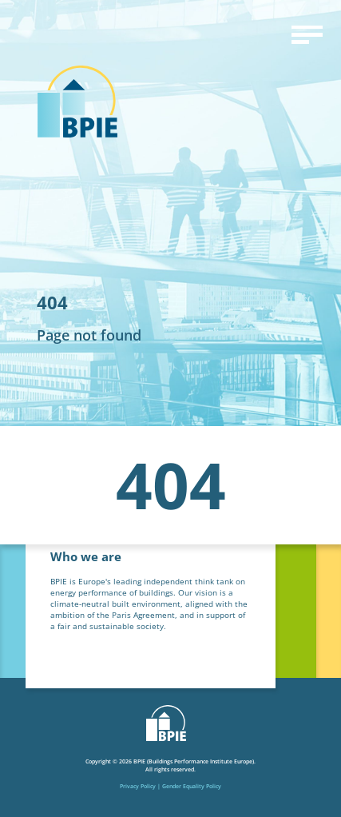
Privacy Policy (138, 786)
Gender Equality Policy (191, 786)
